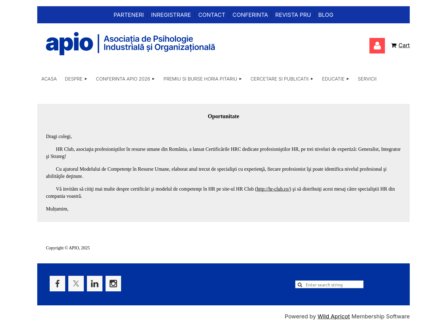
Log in (377, 45)
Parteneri (129, 15)
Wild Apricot (334, 316)
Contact (211, 15)
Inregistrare (171, 15)
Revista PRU (293, 15)
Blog (325, 15)
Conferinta (250, 15)
